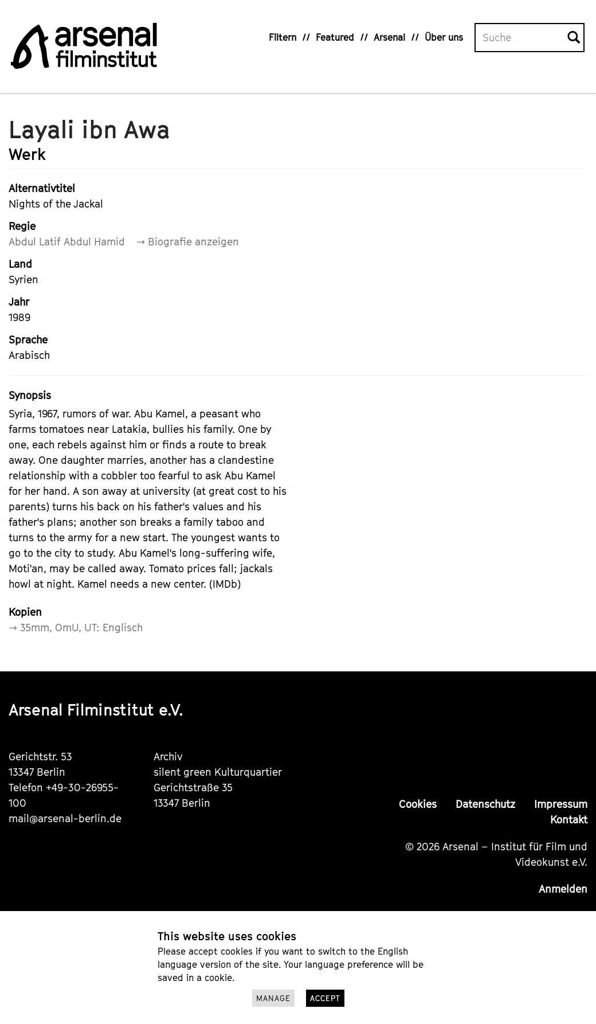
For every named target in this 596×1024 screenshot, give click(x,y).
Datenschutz (485, 804)
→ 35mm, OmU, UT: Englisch (76, 628)
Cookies (418, 804)
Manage (273, 998)
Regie (22, 226)
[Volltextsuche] (521, 38)
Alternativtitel (42, 188)
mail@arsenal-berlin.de (65, 818)
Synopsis (30, 395)
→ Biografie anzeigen (187, 242)
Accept (325, 998)
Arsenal (389, 37)
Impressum (560, 804)
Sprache (28, 340)
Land (20, 264)
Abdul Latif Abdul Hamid (67, 242)
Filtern (282, 37)
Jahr (19, 302)
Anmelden (563, 889)
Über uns (444, 37)
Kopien (25, 612)
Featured (335, 37)
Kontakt (568, 820)
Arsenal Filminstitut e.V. (96, 709)
